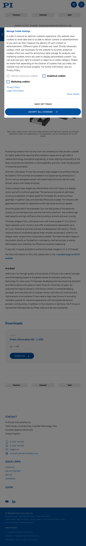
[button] (43, 111)
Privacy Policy (13, 87)
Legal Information (15, 90)
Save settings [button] (43, 104)
